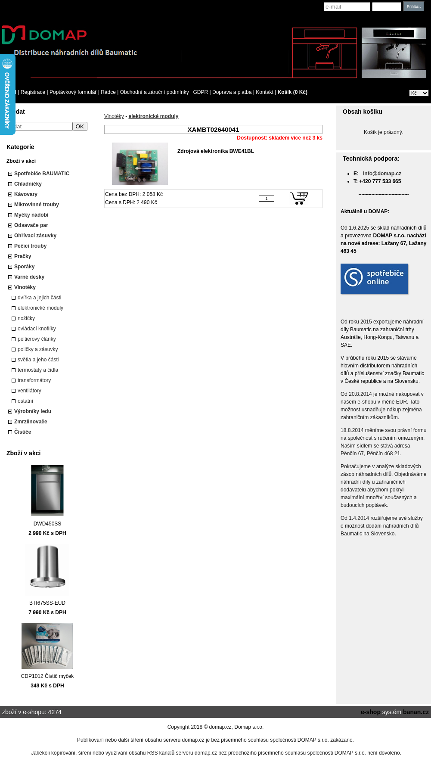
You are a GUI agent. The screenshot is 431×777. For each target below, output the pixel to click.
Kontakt (264, 92)
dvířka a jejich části (39, 298)
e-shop (371, 712)
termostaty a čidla (38, 370)
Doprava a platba (231, 92)
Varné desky (29, 277)
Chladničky (28, 184)
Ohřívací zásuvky (35, 236)
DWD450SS (48, 524)
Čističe (22, 432)
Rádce (108, 92)
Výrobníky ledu (32, 411)
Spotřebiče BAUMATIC (41, 174)
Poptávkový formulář (73, 92)
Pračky (22, 256)
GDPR (200, 92)
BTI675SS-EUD (47, 603)
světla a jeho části (38, 360)
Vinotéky (25, 287)
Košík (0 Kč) (292, 92)
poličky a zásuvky (38, 349)
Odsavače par (31, 225)
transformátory (34, 380)
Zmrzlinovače (30, 422)
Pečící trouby (30, 246)
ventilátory (29, 391)
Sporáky (24, 267)
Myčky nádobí (31, 215)
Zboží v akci (21, 161)
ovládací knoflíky (37, 329)
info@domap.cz (382, 174)
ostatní (25, 401)
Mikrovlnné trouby (36, 205)
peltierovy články (37, 339)
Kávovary (25, 194)
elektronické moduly (40, 308)
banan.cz (416, 712)
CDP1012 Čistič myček (47, 676)
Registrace (33, 92)
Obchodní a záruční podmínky (154, 92)
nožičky (26, 318)
